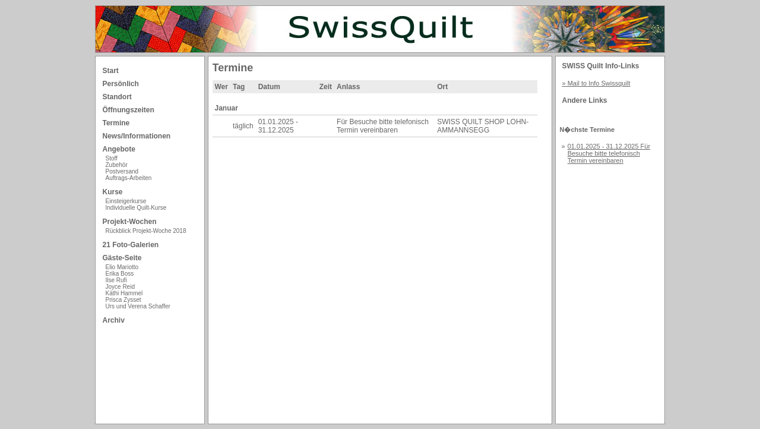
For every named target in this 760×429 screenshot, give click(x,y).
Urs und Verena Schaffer (138, 306)
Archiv (114, 320)
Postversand (122, 171)
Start (111, 71)
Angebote (119, 149)
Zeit (325, 87)
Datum (269, 87)
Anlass (348, 87)
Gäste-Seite (122, 258)
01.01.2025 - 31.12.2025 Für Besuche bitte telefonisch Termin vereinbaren (609, 153)
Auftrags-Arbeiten (129, 178)
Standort (117, 97)
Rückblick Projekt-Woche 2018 (146, 231)
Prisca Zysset (123, 299)
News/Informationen (137, 136)
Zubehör (117, 165)
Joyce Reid (120, 286)
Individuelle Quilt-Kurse (136, 207)
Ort (442, 87)
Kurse (113, 192)
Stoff (112, 158)
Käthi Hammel (124, 293)
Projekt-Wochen (130, 221)
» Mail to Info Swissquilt (596, 83)
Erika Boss (120, 273)
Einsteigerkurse (126, 201)
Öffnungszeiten (128, 110)
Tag (239, 87)
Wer (221, 87)
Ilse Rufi (116, 280)
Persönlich (121, 84)
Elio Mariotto (122, 267)
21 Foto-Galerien (131, 245)
